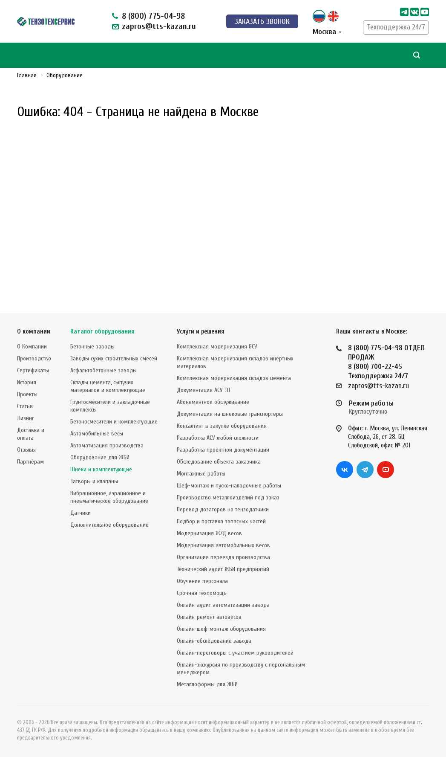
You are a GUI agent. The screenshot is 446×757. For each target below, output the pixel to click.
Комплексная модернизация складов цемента (234, 378)
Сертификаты (33, 370)
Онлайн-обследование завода (214, 640)
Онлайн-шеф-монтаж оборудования (221, 628)
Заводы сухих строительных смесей (113, 358)
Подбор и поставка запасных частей (221, 521)
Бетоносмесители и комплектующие (114, 421)
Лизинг (25, 418)
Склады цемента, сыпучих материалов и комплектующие (107, 386)
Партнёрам (30, 461)
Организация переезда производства (223, 557)
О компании (33, 331)
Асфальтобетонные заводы (103, 370)
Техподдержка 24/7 (396, 27)
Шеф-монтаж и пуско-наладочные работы (229, 485)
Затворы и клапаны (94, 481)
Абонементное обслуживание (213, 402)
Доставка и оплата (30, 433)
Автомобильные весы (96, 433)
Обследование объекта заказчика (219, 461)
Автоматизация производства (107, 445)
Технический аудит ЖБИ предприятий (223, 569)
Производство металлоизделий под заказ (228, 497)
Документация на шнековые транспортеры (230, 414)
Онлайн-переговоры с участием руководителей (235, 652)
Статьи (25, 406)
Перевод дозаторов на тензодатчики (223, 509)
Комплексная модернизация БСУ (217, 346)
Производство (34, 358)
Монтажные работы (201, 473)
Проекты (27, 394)
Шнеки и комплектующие (101, 469)
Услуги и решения (200, 331)
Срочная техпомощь (202, 593)
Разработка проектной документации (223, 449)
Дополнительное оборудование (109, 524)
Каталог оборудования (102, 331)
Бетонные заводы (92, 346)
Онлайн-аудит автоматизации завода (223, 605)
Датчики (80, 512)
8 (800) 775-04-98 (153, 16)
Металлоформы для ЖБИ (207, 684)
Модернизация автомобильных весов (223, 545)
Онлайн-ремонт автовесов (209, 617)
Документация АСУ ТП (203, 390)
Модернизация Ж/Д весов (209, 533)
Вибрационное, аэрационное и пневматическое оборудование (109, 497)
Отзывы (26, 449)
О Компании (32, 346)
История (26, 382)
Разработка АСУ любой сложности (218, 437)
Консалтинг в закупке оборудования (222, 425)
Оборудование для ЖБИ (99, 457)
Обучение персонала (202, 581)
